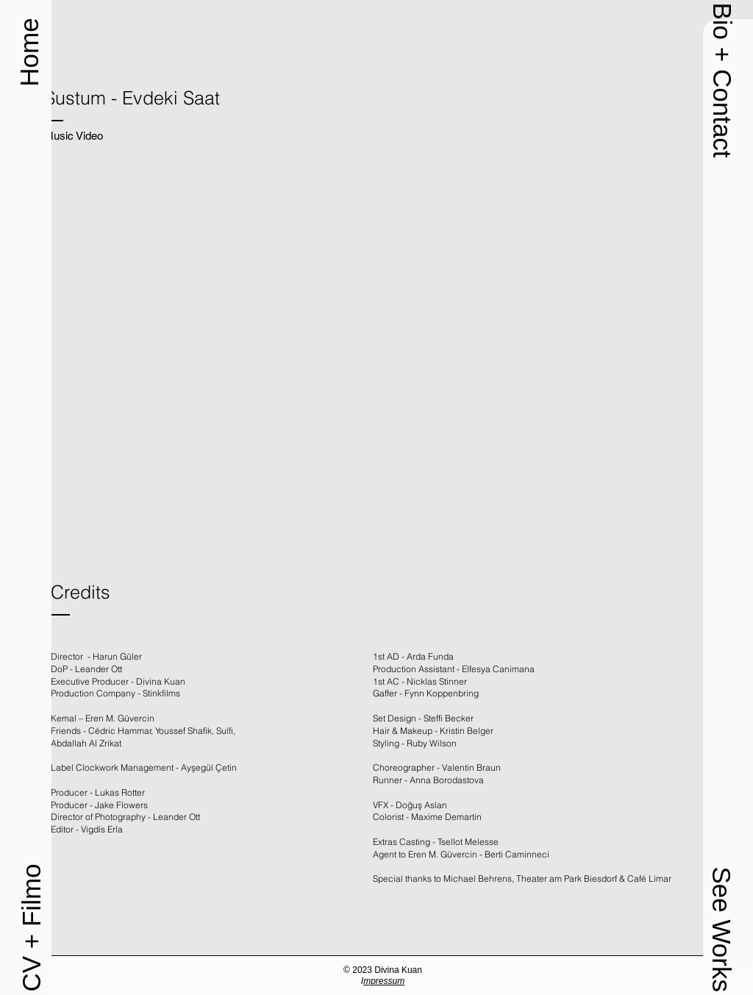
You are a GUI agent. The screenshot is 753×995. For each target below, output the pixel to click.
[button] (722, 79)
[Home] (28, 52)
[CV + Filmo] (31, 927)
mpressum (383, 981)
